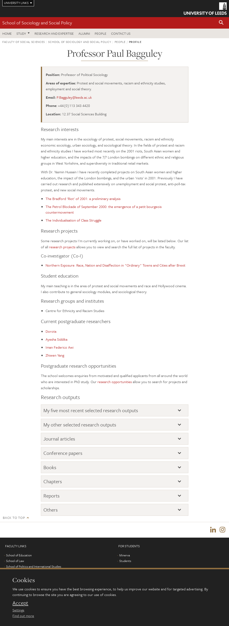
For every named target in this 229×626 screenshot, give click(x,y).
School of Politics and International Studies (33, 566)
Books (49, 467)
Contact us (120, 33)
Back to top (14, 517)
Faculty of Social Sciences (23, 42)
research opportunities (114, 381)
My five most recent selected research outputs (90, 410)
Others (50, 509)
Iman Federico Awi (60, 347)
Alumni (84, 33)
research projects (62, 246)
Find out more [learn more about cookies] (23, 615)
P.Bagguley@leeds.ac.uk (74, 97)
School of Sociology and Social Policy (37, 22)
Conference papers (62, 452)
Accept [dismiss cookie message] (20, 603)
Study (21, 33)
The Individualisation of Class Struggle (73, 220)
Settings (18, 610)
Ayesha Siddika (56, 339)
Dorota (51, 331)
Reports (51, 495)
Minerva (124, 555)
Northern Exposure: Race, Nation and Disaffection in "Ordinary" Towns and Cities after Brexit (115, 265)
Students (125, 560)
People (100, 33)
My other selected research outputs (79, 424)
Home (7, 33)
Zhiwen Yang (55, 355)
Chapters (52, 481)
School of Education (19, 555)
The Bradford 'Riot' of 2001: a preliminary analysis (83, 198)
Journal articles (59, 438)
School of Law (15, 560)
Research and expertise (54, 33)
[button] (221, 23)
